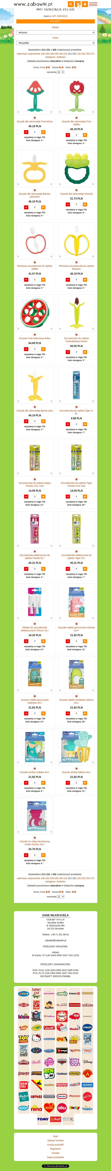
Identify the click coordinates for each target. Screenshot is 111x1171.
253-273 (90, 53)
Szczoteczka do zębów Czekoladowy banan (76, 340)
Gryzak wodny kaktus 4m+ (76, 772)
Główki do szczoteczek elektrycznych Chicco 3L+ (35, 629)
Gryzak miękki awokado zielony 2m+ (76, 701)
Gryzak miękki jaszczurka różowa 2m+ (76, 629)
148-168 (45, 53)
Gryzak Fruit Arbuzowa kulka (34, 338)
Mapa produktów (55, 1157)
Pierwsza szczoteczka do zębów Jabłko (34, 267)
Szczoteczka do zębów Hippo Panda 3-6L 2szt (35, 484)
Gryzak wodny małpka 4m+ (35, 772)
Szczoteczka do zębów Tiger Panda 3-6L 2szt (76, 484)
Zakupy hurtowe (55, 1140)
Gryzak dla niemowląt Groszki (76, 193)
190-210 (63, 53)
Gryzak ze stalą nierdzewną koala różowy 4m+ (35, 843)
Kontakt (55, 1153)
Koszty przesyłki (55, 1144)
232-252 (81, 53)
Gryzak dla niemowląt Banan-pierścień (35, 195)
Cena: (55, 37)
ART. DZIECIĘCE (59, 16)
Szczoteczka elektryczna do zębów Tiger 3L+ (76, 556)
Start (55, 1136)
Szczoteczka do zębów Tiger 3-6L (77, 412)
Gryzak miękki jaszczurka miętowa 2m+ (35, 701)
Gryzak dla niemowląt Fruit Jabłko (76, 123)
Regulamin (55, 1148)
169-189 (54, 53)
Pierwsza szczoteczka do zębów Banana (76, 267)
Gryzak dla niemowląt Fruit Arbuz (35, 121)
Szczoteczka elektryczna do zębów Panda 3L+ (35, 556)
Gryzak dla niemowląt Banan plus (35, 410)
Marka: (55, 27)
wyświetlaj (51, 72)
